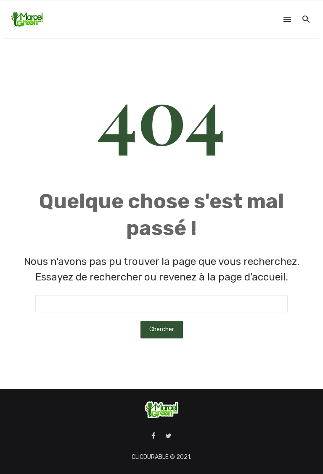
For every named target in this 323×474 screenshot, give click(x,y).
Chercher (161, 329)
